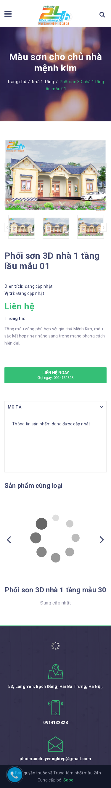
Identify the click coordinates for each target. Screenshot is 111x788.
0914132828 (55, 722)
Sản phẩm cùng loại (33, 485)
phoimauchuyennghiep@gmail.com (55, 758)
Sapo (68, 780)
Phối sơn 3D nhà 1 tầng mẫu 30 (56, 590)
